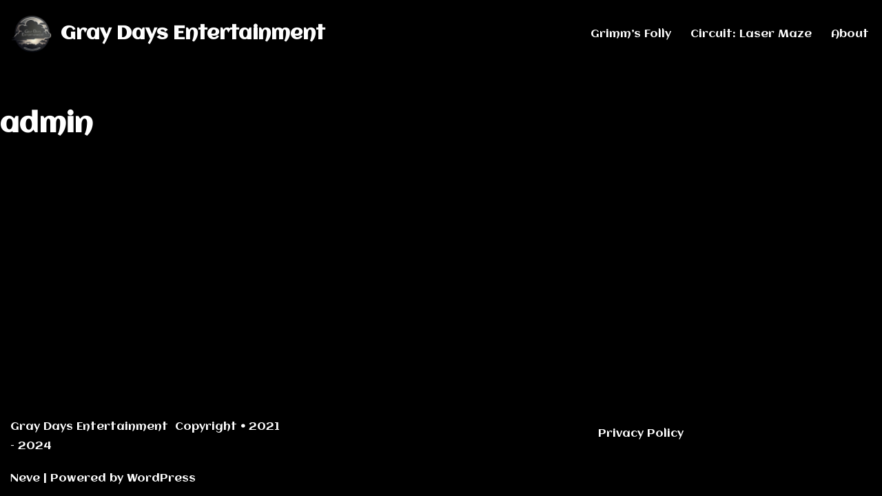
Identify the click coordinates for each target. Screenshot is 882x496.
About (850, 34)
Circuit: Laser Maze (751, 34)
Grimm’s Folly (631, 34)
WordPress (161, 478)
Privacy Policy (641, 434)
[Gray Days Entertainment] (167, 34)
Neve (25, 478)
